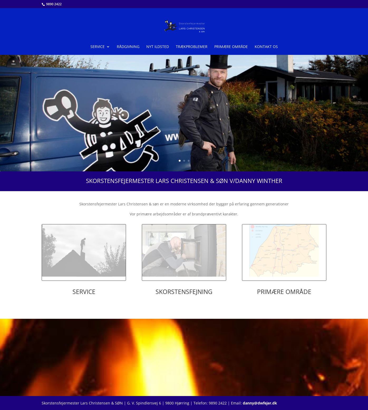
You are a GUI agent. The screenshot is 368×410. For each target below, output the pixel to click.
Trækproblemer (191, 47)
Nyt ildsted (157, 47)
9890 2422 (53, 4)
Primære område (231, 47)
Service (97, 47)
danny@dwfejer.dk (260, 403)
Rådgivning (128, 47)
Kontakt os (266, 47)
